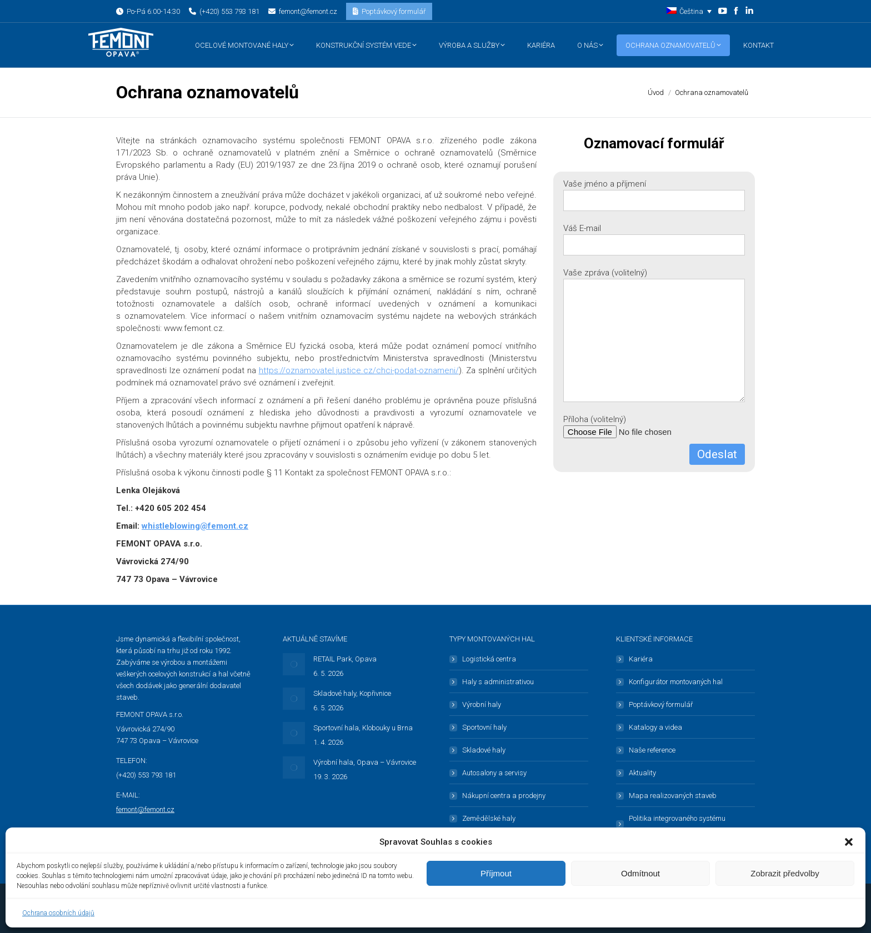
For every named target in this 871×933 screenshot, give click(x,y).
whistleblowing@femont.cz (195, 526)
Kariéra (641, 659)
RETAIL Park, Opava (345, 659)
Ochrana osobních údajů (58, 913)
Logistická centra (489, 659)
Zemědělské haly (488, 818)
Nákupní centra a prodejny (503, 795)
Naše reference (652, 750)
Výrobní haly (481, 704)
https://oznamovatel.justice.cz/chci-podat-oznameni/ (359, 370)
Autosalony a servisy (494, 773)
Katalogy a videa (655, 727)
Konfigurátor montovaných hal (676, 682)
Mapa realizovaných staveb (673, 795)
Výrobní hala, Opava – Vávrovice (364, 762)
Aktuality (642, 773)
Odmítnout (640, 873)
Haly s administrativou (498, 682)
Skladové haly (483, 750)
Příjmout (496, 873)
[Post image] (294, 664)
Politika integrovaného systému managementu (677, 824)
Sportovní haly (484, 727)
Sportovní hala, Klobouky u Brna (363, 728)
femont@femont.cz (145, 809)
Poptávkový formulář (661, 704)
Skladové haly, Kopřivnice (352, 693)
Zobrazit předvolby (784, 873)
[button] (848, 841)
